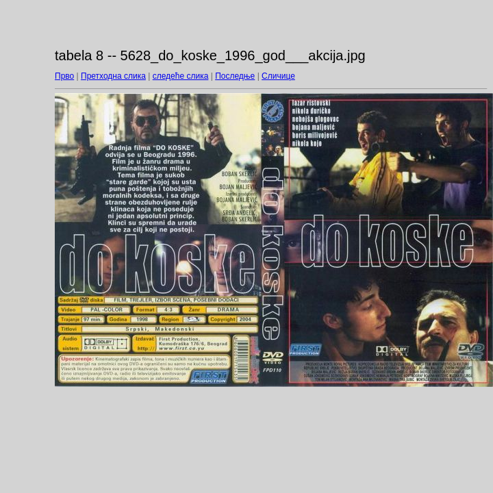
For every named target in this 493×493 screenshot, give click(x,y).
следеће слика (181, 76)
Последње (235, 76)
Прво (64, 76)
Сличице (278, 76)
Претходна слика (113, 76)
